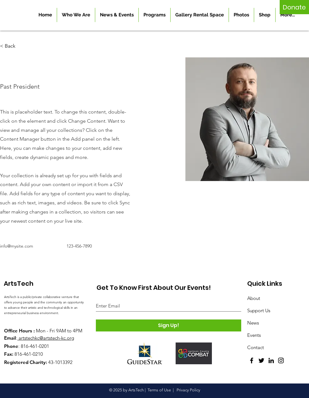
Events (254, 335)
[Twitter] (261, 360)
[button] (12, 46)
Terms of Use (159, 390)
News (253, 323)
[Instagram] (281, 360)
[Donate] (294, 7)
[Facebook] (251, 360)
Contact (255, 347)
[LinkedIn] (271, 360)
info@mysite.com (16, 246)
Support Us (258, 310)
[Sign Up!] (168, 325)
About (253, 298)
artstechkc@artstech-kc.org (46, 338)
